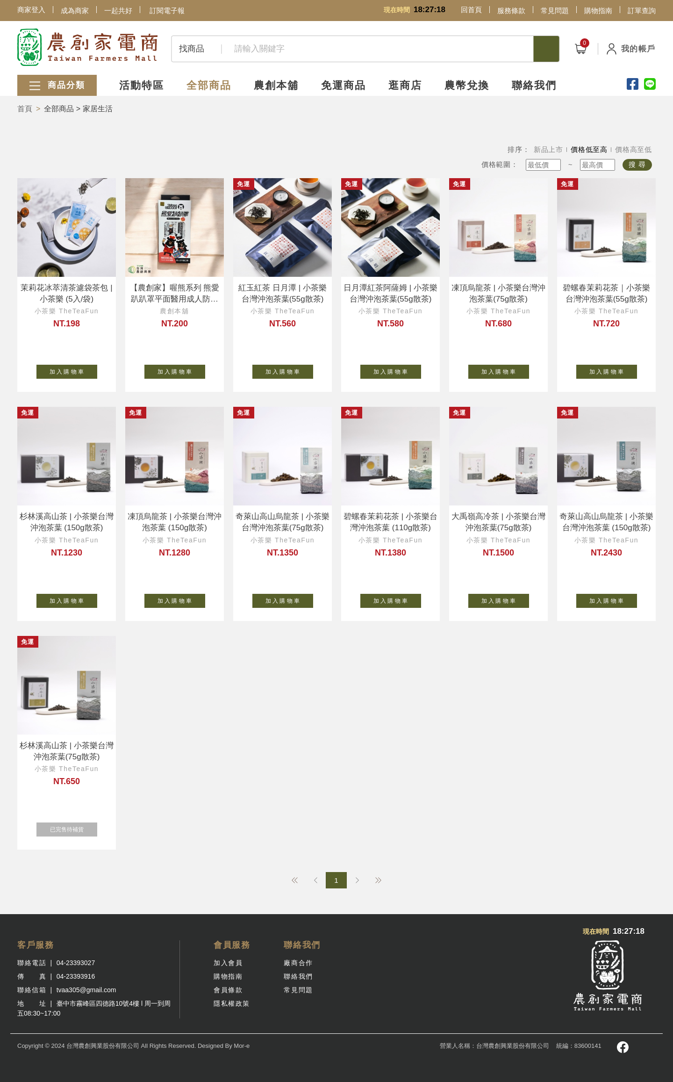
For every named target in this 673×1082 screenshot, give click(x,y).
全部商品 (208, 85)
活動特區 (141, 85)
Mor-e (242, 1045)
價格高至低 (633, 149)
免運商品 (343, 85)
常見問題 (555, 10)
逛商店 (405, 85)
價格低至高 (589, 149)
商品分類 (57, 86)
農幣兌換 (466, 85)
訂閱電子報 (167, 10)
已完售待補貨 (73, 827)
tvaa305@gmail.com (86, 990)
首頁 (24, 109)
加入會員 (228, 963)
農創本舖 (276, 85)
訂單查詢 (642, 10)
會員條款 (228, 990)
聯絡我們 (534, 85)
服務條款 (511, 10)
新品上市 (548, 149)
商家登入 (31, 10)
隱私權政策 (232, 1003)
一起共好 (118, 10)
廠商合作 (298, 963)
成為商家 (75, 10)
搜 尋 (637, 164)
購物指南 (598, 10)
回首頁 (471, 10)
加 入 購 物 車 (73, 370)
